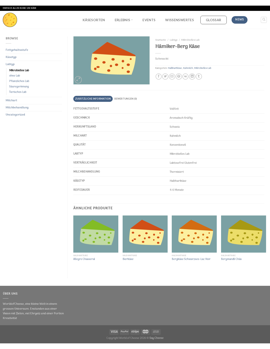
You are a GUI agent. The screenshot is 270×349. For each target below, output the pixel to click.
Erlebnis (124, 20)
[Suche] (264, 20)
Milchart (11, 100)
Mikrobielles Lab (19, 70)
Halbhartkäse (175, 68)
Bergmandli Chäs (231, 259)
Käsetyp (11, 57)
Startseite (160, 40)
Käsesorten (94, 20)
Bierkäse (128, 259)
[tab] (93, 99)
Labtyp (10, 64)
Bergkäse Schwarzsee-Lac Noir (191, 259)
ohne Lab (14, 76)
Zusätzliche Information (93, 98)
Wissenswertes (179, 20)
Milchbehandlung (17, 107)
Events (148, 20)
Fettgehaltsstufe (17, 50)
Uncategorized (15, 114)
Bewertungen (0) (125, 98)
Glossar (213, 20)
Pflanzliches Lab (19, 81)
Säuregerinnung (19, 87)
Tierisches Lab (17, 92)
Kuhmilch (188, 68)
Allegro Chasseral (84, 259)
